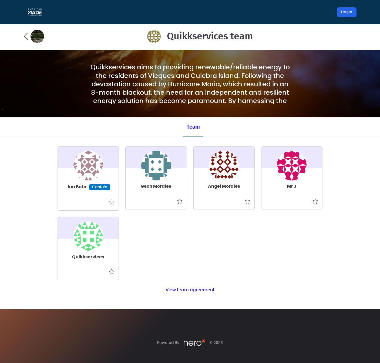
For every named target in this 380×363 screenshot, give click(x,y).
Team (193, 127)
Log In (346, 12)
